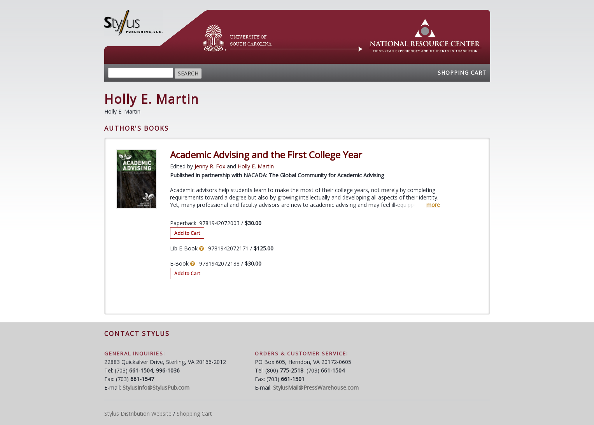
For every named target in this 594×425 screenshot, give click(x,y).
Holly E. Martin (256, 166)
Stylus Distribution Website (138, 413)
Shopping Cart (462, 72)
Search (188, 73)
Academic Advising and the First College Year (266, 154)
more (433, 205)
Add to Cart (187, 233)
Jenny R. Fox (209, 166)
